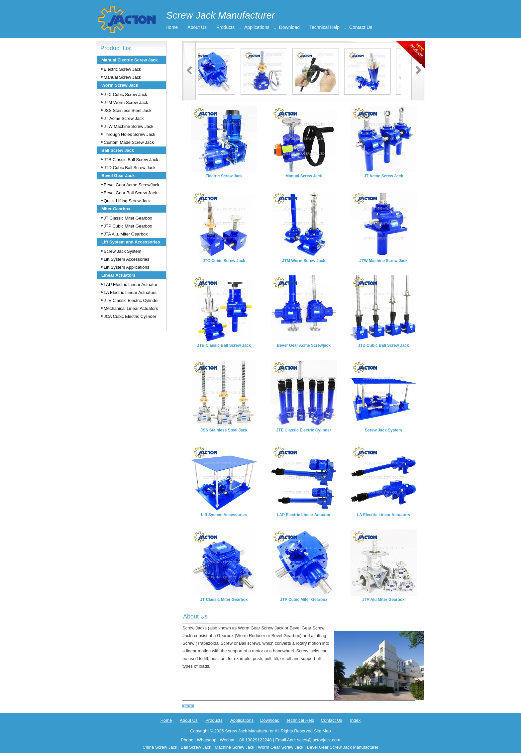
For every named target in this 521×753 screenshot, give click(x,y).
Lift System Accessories (126, 259)
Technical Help (324, 27)
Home (171, 27)
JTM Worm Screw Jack (126, 102)
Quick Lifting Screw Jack (127, 200)
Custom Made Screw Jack (129, 142)
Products (225, 27)
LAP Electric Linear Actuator (130, 284)
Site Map (322, 730)
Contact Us (360, 27)
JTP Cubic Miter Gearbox (128, 226)
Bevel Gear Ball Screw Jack (130, 192)
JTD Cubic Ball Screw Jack (130, 167)
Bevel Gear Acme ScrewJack (131, 184)
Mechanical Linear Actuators (131, 308)
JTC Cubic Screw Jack (125, 94)
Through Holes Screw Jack (129, 134)
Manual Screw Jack (122, 77)
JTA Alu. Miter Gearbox (126, 234)
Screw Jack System (122, 251)
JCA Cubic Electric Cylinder (130, 316)
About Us (197, 27)
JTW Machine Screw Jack (129, 126)
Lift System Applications (126, 267)
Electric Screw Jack (122, 69)
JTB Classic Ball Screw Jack (131, 159)
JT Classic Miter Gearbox (128, 218)
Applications (256, 27)
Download (289, 27)
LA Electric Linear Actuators (130, 292)
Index (355, 720)
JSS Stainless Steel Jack (128, 110)
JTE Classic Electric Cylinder (131, 300)
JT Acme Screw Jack (124, 118)
